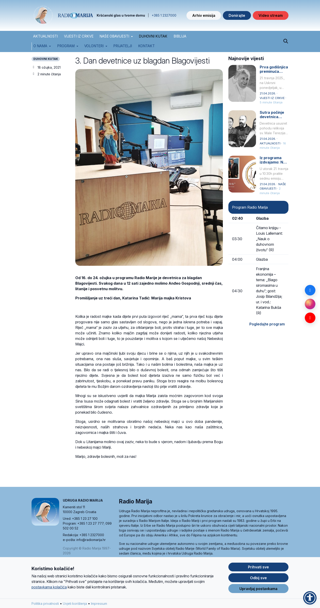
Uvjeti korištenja (75, 605)
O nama (40, 46)
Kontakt (146, 46)
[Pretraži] (285, 41)
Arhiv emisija (203, 15)
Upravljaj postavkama (258, 590)
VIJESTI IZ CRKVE (78, 36)
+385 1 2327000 (164, 15)
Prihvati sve (258, 568)
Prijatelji (122, 46)
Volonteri (94, 46)
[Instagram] (310, 304)
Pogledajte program (267, 324)
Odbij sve (258, 579)
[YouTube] (310, 318)
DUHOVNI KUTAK (153, 36)
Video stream (271, 15)
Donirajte (237, 15)
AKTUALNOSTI (45, 36)
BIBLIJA (180, 36)
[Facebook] (310, 290)
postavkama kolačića (49, 588)
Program (66, 46)
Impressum (99, 605)
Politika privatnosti (45, 605)
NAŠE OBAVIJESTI (114, 36)
